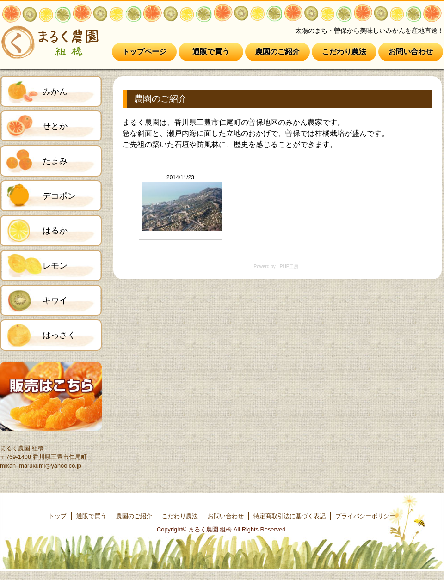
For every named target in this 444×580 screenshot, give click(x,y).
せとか (55, 126)
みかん (55, 91)
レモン (55, 265)
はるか (55, 230)
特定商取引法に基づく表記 (289, 516)
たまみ (55, 160)
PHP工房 (289, 266)
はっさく (59, 335)
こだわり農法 (344, 51)
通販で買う (210, 51)
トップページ (144, 51)
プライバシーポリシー (365, 516)
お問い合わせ (410, 51)
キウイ (55, 300)
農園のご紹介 (277, 51)
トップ (58, 516)
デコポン (59, 196)
